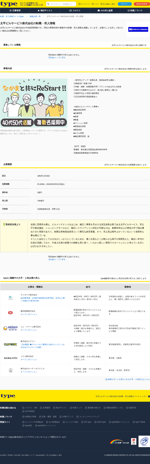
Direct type (101, 422)
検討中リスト (61, 408)
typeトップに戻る (58, 57)
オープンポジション (29, 314)
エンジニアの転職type (34, 422)
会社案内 (3, 455)
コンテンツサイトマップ (89, 417)
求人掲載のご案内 (109, 4)
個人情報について (28, 455)
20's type (87, 422)
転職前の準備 (30, 417)
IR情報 (10, 455)
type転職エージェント (121, 422)
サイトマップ (85, 4)
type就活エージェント (47, 425)
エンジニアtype (72, 422)
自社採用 (17, 455)
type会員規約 (40, 455)
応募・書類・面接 (49, 417)
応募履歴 (46, 408)
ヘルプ (96, 4)
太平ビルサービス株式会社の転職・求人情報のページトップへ (121, 396)
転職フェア (77, 408)
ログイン (124, 4)
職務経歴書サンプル (114, 408)
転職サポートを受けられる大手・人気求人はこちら (129, 379)
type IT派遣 (140, 422)
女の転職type (54, 422)
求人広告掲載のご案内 (54, 455)
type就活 (28, 425)
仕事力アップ (67, 417)
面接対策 (132, 408)
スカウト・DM (31, 408)
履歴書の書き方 (94, 408)
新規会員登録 (141, 4)
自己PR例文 (30, 411)
